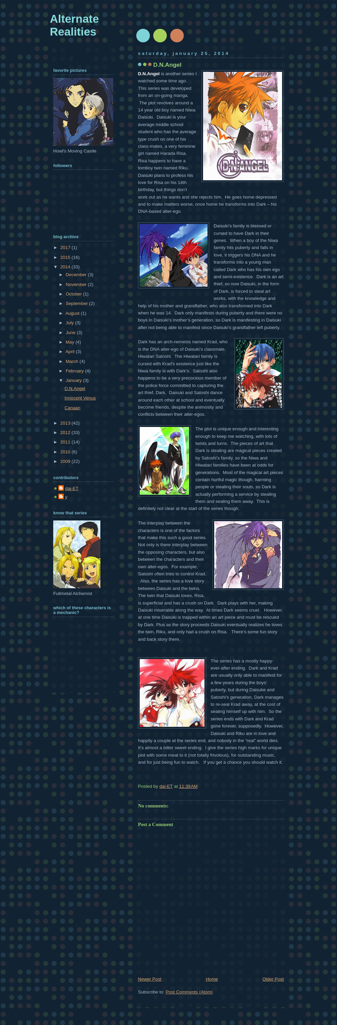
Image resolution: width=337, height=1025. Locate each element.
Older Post (273, 979)
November (77, 284)
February (75, 370)
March (73, 361)
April (70, 351)
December (77, 274)
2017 (66, 247)
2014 (66, 266)
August (73, 313)
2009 (66, 461)
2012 (66, 432)
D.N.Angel (74, 388)
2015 (66, 257)
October (74, 293)
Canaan (72, 407)
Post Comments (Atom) (189, 992)
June (71, 332)
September (77, 303)
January (74, 380)
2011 (66, 442)
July (70, 322)
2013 (66, 423)
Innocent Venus (80, 398)
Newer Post (149, 979)
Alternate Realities (74, 25)
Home (212, 979)
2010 (66, 451)
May (71, 342)
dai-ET (71, 488)
